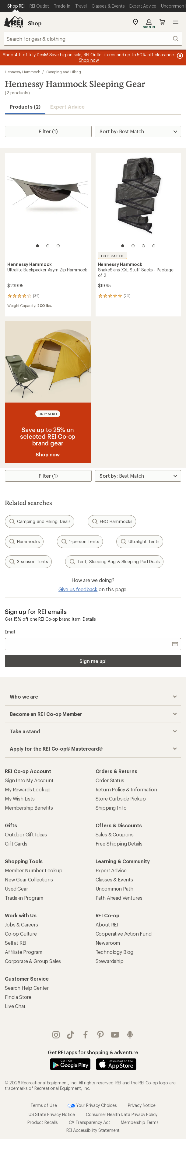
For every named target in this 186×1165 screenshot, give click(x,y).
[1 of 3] (37, 245)
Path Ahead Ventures (119, 898)
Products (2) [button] (25, 107)
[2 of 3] (48, 245)
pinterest (100, 1035)
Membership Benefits (29, 808)
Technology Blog (115, 952)
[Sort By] (138, 131)
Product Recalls (42, 1122)
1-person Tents (80, 541)
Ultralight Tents (140, 541)
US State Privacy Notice (52, 1114)
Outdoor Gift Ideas (26, 834)
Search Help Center (27, 988)
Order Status (110, 780)
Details (89, 619)
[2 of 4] (133, 245)
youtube (115, 1035)
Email (10, 631)
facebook (85, 1035)
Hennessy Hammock (22, 72)
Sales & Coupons (115, 834)
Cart (162, 22)
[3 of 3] (58, 245)
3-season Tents (28, 561)
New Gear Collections (29, 879)
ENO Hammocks (111, 521)
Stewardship (110, 961)
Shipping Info (111, 808)
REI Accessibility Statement (93, 1130)
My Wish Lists (20, 798)
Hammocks (24, 541)
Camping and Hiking (63, 72)
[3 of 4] (143, 245)
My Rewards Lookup (28, 789)
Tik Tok (70, 1035)
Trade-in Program (24, 898)
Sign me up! (92, 661)
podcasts (130, 1035)
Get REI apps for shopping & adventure (93, 1052)
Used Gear (16, 888)
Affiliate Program (23, 952)
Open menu (175, 22)
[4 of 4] (154, 245)
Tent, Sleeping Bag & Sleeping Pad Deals (114, 561)
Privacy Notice (142, 1104)
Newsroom (108, 943)
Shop (34, 23)
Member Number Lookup (33, 870)
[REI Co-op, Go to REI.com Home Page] (13, 22)
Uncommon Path (114, 888)
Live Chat (15, 1006)
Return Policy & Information (126, 789)
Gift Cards (16, 843)
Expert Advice (67, 107)
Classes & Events (114, 879)
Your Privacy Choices (92, 1105)
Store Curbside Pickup (121, 798)
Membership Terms (139, 1122)
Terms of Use (43, 1104)
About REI (107, 924)
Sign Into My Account (29, 780)
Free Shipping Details (119, 843)
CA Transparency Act (89, 1122)
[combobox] (93, 39)
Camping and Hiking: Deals (40, 521)
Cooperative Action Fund (124, 934)
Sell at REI (15, 943)
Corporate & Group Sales (33, 961)
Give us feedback (77, 589)
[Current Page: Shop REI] (16, 6)
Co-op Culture (21, 934)
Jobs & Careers (21, 924)
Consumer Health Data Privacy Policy (121, 1114)
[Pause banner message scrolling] (179, 55)
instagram (56, 1035)
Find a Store (18, 997)
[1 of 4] (123, 245)
